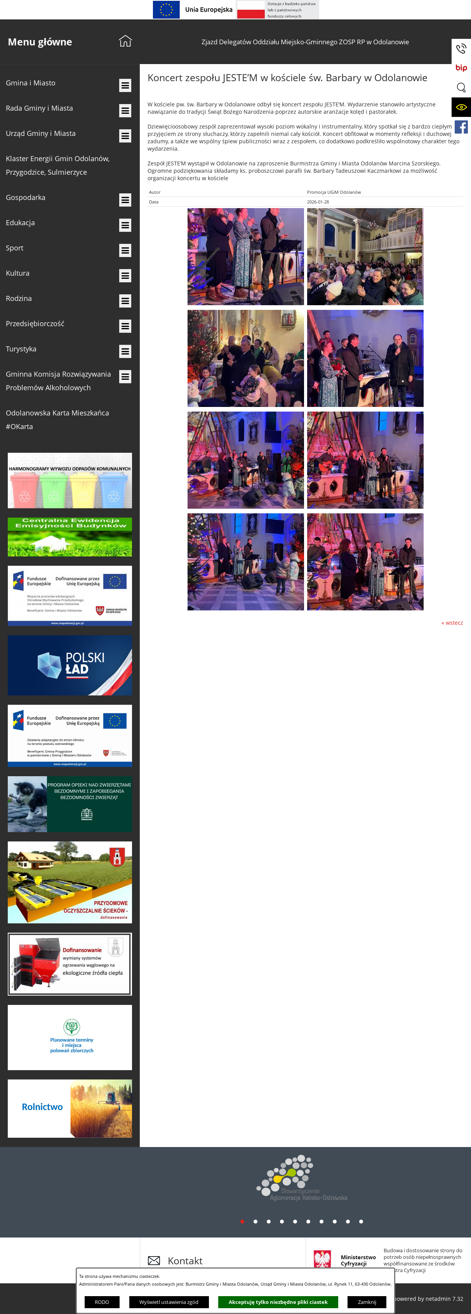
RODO (102, 1301)
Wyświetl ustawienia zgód (168, 1301)
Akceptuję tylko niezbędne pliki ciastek (278, 1301)
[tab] (242, 1221)
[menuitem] (70, 83)
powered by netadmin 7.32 (428, 1298)
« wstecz (452, 622)
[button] (461, 87)
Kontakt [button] (185, 1260)
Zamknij (367, 1301)
